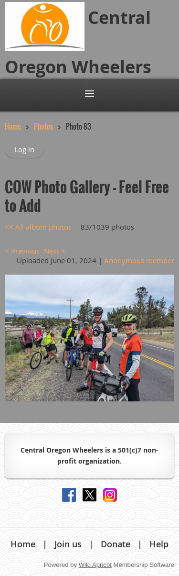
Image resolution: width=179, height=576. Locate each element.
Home (13, 126)
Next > (54, 250)
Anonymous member (139, 260)
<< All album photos (38, 227)
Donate (115, 544)
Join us (68, 544)
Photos (43, 126)
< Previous (22, 250)
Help (158, 544)
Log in (24, 149)
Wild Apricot (95, 564)
